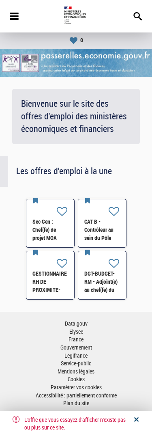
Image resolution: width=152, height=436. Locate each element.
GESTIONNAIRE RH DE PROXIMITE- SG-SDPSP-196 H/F (50, 289)
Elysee (76, 331)
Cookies (76, 379)
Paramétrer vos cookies (76, 387)
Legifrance (76, 355)
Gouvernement (76, 347)
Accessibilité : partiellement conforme (76, 395)
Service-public (76, 363)
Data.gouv (76, 323)
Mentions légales (76, 371)
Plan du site (76, 403)
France (76, 339)
